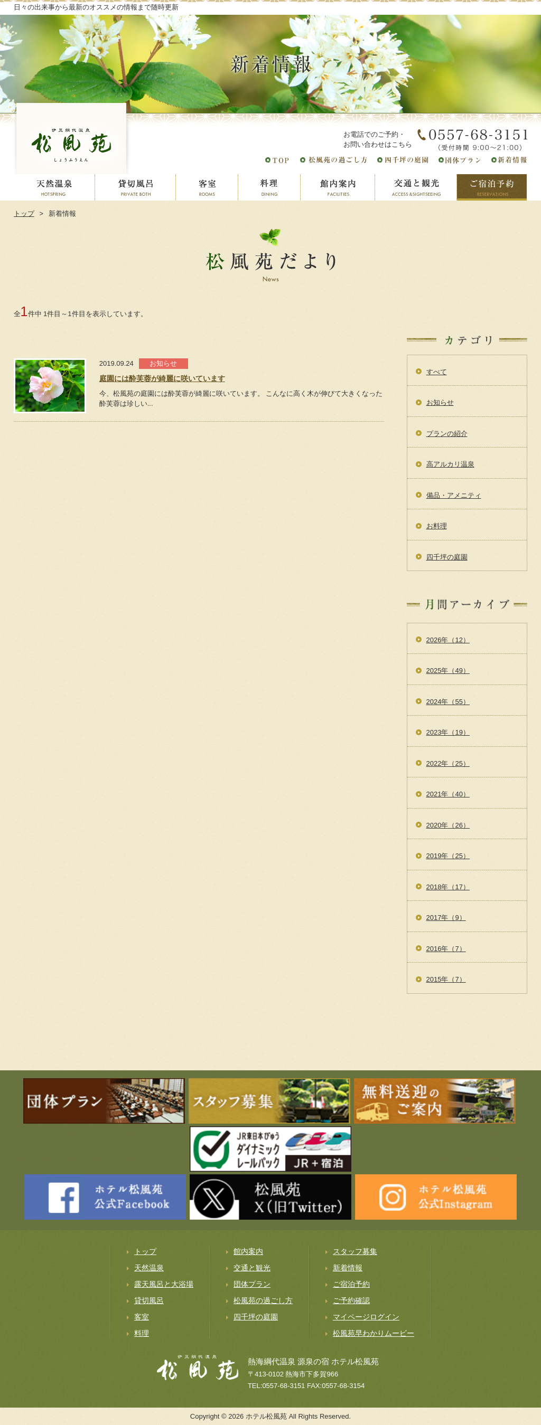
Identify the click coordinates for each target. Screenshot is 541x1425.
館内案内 (248, 1251)
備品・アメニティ (453, 495)
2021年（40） (448, 794)
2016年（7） (446, 949)
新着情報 (347, 1268)
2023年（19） (448, 732)
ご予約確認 (351, 1300)
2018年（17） (448, 887)
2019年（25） (448, 856)
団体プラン (252, 1284)
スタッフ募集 (355, 1251)
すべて (436, 372)
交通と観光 (252, 1268)
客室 (141, 1317)
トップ (24, 213)
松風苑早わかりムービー (373, 1333)
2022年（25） (448, 763)
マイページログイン (366, 1317)
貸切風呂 (149, 1300)
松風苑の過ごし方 (263, 1300)
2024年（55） (448, 702)
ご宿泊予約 (351, 1284)
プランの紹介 (447, 434)
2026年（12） (448, 640)
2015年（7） (446, 979)
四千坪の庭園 (447, 557)
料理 (141, 1333)
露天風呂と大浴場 (163, 1284)
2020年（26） (448, 825)
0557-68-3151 (283, 1386)
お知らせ (440, 402)
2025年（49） (448, 670)
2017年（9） (446, 918)
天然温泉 (149, 1268)
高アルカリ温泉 (450, 464)
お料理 (436, 526)
